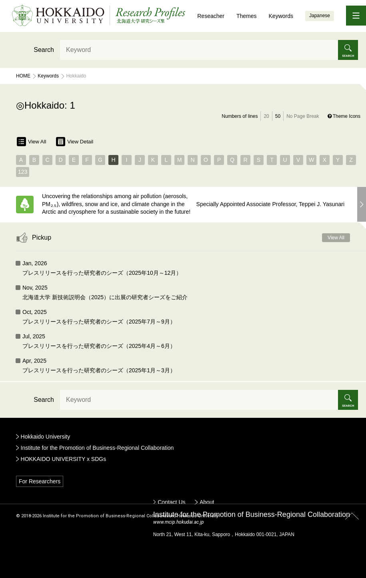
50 (277, 116)
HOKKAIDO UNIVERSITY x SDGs (63, 459)
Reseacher (210, 16)
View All (31, 141)
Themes (246, 16)
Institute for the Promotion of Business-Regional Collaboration (97, 448)
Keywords (281, 16)
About (207, 502)
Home (23, 76)
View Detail (74, 141)
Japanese (319, 15)
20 (266, 116)
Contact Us (171, 502)
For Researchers (39, 481)
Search (44, 49)
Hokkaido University (45, 436)
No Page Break (302, 116)
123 (22, 172)
